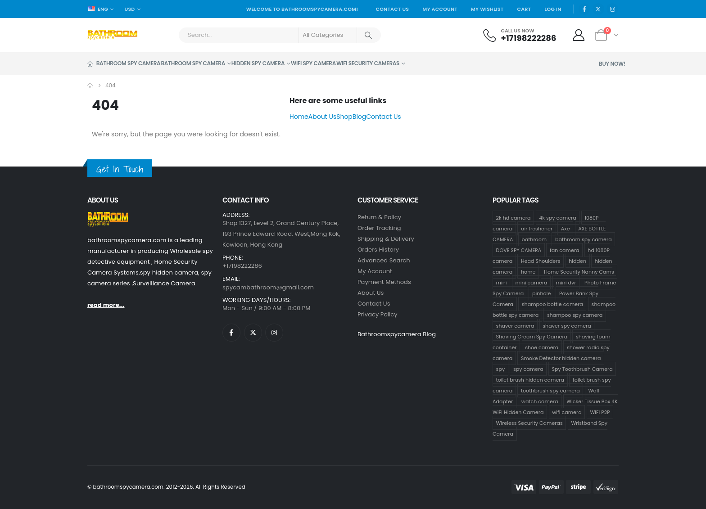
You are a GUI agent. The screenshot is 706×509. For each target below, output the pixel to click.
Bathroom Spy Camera (123, 63)
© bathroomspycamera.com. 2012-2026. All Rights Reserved (166, 487)
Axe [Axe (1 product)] (565, 228)
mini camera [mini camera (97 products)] (531, 282)
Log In (552, 9)
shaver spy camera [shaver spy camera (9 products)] (567, 325)
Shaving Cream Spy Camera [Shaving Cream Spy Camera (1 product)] (532, 336)
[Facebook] (584, 9)
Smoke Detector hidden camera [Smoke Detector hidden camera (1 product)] (561, 358)
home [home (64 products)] (528, 271)
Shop (344, 116)
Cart (524, 9)
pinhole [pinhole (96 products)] (541, 293)
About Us (322, 116)
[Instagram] (612, 9)
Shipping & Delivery (386, 238)
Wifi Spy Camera (313, 63)
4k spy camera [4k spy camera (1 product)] (557, 217)
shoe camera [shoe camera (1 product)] (541, 347)
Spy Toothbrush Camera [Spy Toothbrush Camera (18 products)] (582, 369)
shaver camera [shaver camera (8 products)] (515, 325)
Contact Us (392, 9)
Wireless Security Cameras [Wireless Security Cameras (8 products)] (529, 423)
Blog (359, 116)
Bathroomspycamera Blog (397, 334)
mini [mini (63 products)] (501, 282)
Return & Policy (379, 217)
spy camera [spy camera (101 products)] (528, 369)
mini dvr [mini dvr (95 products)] (566, 282)
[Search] (368, 35)
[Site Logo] (112, 35)
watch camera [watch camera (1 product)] (539, 401)
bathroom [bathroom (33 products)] (534, 239)
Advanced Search (384, 260)
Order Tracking (379, 228)
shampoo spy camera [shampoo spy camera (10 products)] (574, 315)
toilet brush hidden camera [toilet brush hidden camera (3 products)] (530, 379)
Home (299, 116)
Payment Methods (384, 282)
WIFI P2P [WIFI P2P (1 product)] (600, 412)
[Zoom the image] (107, 217)
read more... (105, 305)
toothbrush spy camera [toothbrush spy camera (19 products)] (550, 390)
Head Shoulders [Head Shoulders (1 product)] (541, 261)
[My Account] (579, 35)
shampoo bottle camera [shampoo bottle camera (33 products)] (552, 304)
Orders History (378, 249)
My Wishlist (487, 9)
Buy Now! (612, 64)
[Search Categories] (328, 35)
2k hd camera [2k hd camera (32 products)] (513, 217)
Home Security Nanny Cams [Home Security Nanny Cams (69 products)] (579, 271)
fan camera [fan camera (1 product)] (564, 250)
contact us (374, 303)
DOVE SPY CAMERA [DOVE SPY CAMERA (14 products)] (519, 250)
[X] (598, 9)
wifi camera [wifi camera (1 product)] (567, 412)
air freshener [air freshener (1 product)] (536, 228)
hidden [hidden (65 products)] (577, 261)
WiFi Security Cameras (367, 63)
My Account (439, 9)
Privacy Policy (378, 314)
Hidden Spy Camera (258, 63)
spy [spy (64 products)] (500, 369)
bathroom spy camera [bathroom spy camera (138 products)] (583, 239)
